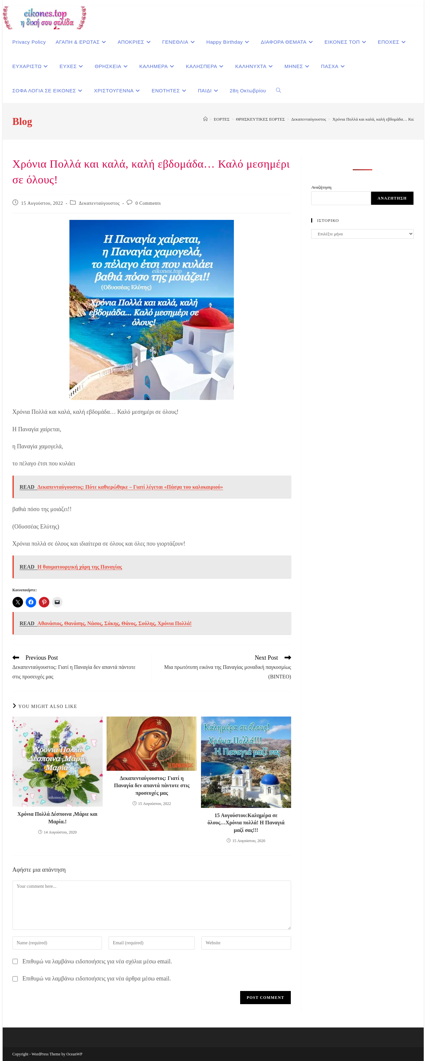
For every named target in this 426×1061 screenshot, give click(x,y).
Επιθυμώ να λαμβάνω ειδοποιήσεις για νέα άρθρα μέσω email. (96, 978)
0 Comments (148, 203)
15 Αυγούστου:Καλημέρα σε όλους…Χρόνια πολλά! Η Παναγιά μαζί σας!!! (246, 823)
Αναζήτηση (321, 187)
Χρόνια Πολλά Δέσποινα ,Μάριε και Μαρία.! (57, 817)
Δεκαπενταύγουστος (99, 203)
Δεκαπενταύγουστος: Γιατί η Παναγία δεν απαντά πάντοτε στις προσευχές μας (151, 785)
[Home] (205, 119)
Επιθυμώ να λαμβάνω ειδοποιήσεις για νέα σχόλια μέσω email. (97, 961)
